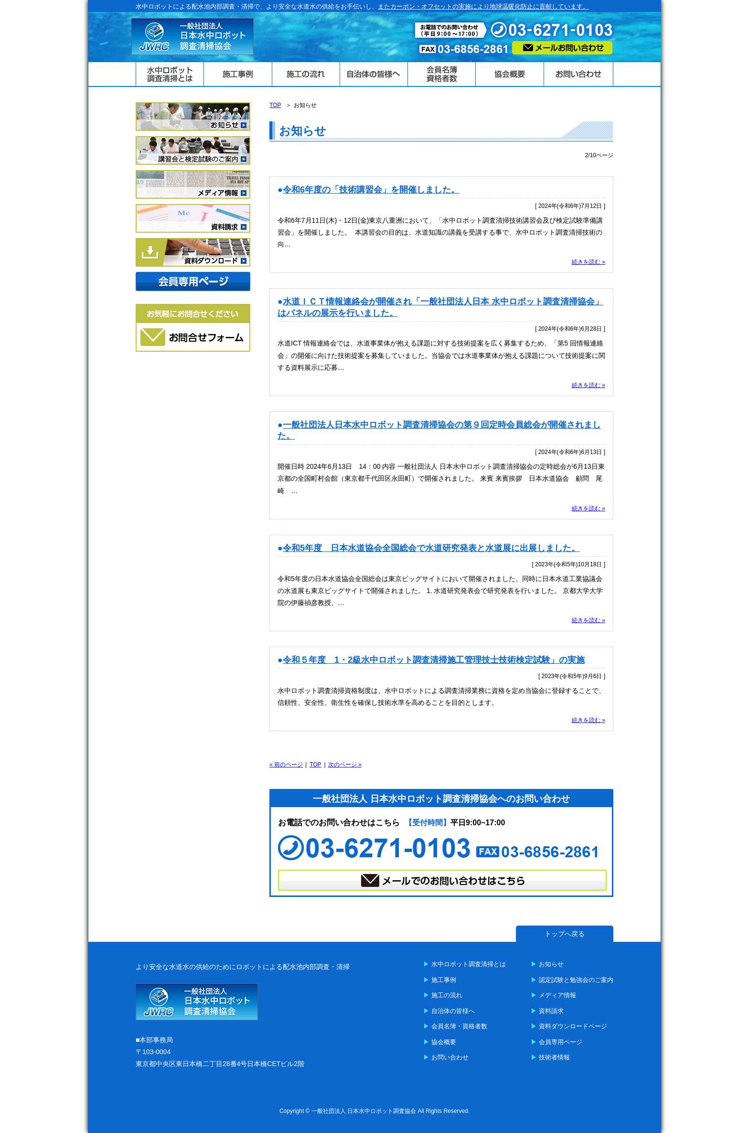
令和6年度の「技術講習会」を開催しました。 (371, 189)
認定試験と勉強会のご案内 (576, 979)
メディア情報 (557, 995)
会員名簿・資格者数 (459, 1026)
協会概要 (443, 1042)
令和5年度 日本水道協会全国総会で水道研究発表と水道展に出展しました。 (431, 548)
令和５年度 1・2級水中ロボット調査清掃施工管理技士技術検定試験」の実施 (434, 660)
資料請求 (551, 1010)
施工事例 (443, 979)
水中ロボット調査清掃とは (468, 964)
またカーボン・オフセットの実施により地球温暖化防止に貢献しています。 (483, 6)
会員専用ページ (560, 1042)
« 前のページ (286, 764)
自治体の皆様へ (453, 1010)
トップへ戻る (565, 934)
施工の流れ (446, 995)
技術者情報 (554, 1057)
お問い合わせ (450, 1057)
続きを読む (586, 262)
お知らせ (551, 964)
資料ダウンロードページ (573, 1026)
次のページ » (345, 764)
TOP (315, 764)
